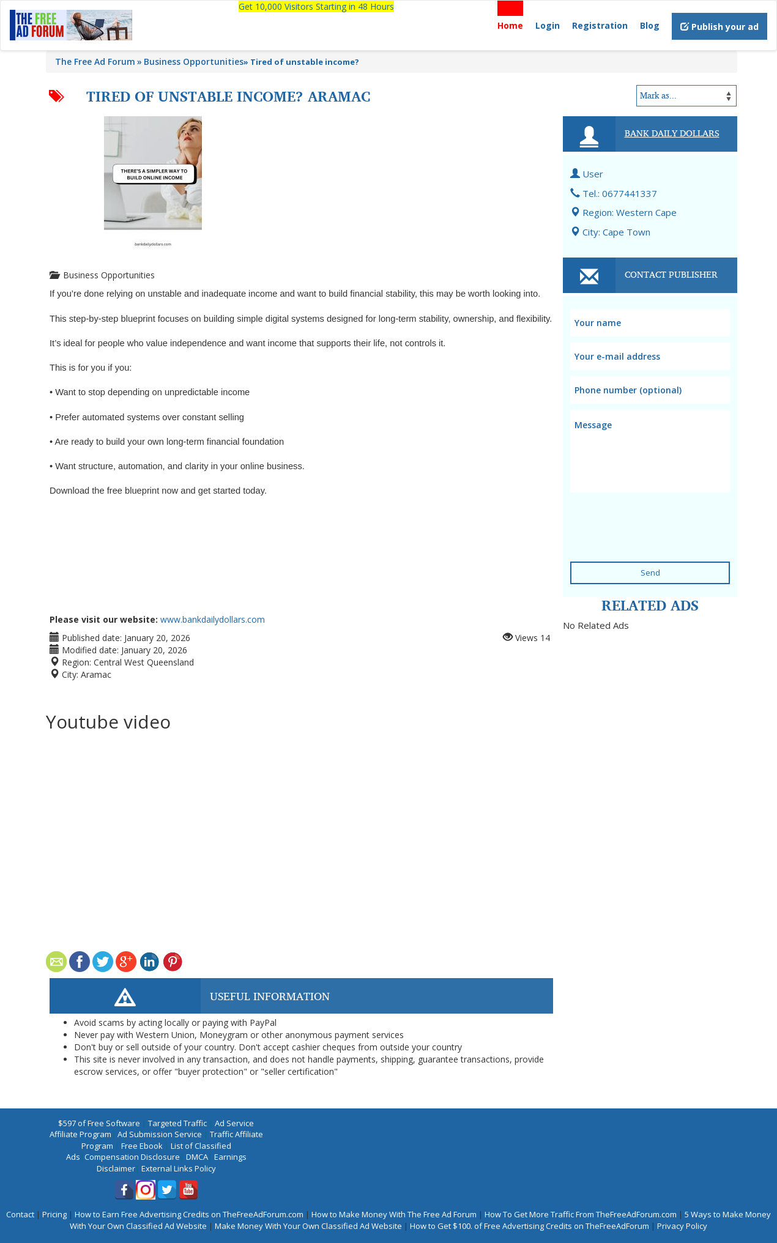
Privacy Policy (682, 1225)
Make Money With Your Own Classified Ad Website (308, 1225)
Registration (600, 25)
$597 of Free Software (99, 1123)
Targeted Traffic (177, 1123)
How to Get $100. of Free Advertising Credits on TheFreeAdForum (529, 1225)
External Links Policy (178, 1168)
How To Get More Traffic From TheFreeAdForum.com (581, 1214)
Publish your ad (719, 26)
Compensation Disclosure (132, 1156)
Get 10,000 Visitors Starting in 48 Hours (316, 6)
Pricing (54, 1214)
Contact (20, 1214)
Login (547, 25)
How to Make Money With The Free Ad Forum (394, 1214)
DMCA (197, 1156)
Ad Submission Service (159, 1134)
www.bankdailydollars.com (212, 619)
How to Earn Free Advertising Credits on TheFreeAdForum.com (189, 1214)
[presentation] (644, 514)
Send (650, 572)
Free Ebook (142, 1145)
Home (510, 25)
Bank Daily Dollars (672, 132)
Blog (650, 25)
